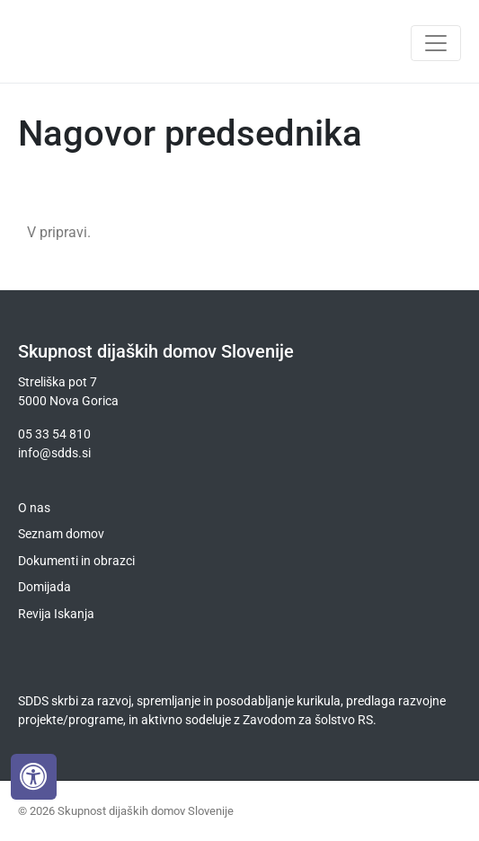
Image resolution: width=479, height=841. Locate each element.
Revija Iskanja (56, 613)
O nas (34, 507)
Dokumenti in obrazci (76, 560)
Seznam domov (61, 534)
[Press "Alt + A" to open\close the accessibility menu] (34, 777)
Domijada (44, 587)
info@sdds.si (54, 453)
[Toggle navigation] (436, 43)
